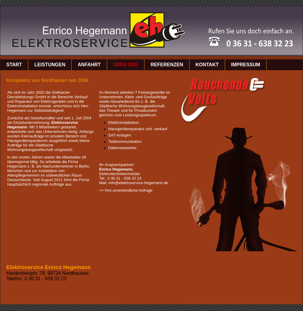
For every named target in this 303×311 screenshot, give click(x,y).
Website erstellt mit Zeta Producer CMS (153, 301)
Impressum (245, 64)
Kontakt (207, 64)
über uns (125, 64)
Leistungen (49, 64)
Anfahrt (89, 64)
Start (14, 64)
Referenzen (166, 64)
